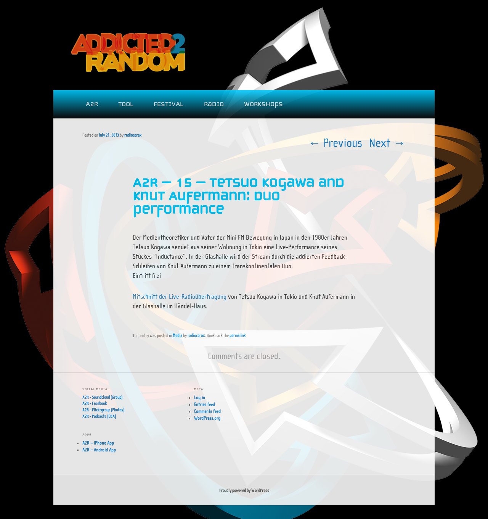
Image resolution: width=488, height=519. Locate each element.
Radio (214, 104)
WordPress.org (207, 418)
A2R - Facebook (94, 403)
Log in (199, 397)
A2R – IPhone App (98, 443)
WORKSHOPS (263, 104)
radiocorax (132, 135)
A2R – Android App (99, 450)
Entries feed (204, 404)
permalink (238, 335)
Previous (335, 143)
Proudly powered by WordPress (244, 490)
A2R (92, 104)
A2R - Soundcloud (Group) (102, 397)
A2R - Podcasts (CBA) (99, 416)
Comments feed (207, 411)
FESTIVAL (168, 104)
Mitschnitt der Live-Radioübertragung (179, 297)
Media (177, 335)
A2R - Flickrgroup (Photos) (103, 410)
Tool (125, 104)
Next (387, 143)
